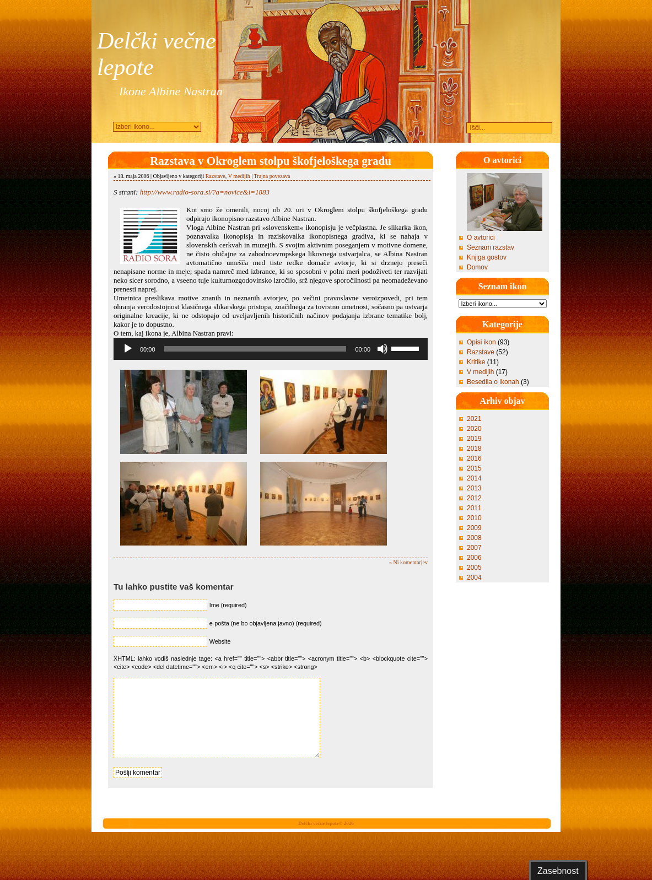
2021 (474, 419)
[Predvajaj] (127, 348)
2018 (474, 448)
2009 (474, 528)
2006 (474, 558)
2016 (474, 458)
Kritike (476, 362)
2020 (474, 429)
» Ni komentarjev (408, 562)
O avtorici (481, 237)
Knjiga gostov (486, 257)
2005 (474, 567)
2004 (474, 577)
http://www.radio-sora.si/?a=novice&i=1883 (205, 192)
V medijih (239, 176)
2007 (474, 548)
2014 (474, 478)
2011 (474, 508)
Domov (477, 267)
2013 (474, 488)
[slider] (255, 349)
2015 (474, 468)
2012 (474, 498)
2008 (474, 538)
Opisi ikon (481, 342)
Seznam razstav (490, 247)
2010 (474, 518)
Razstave (215, 176)
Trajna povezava (272, 176)
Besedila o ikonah (493, 382)
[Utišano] (382, 348)
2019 (474, 438)
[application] (271, 349)
